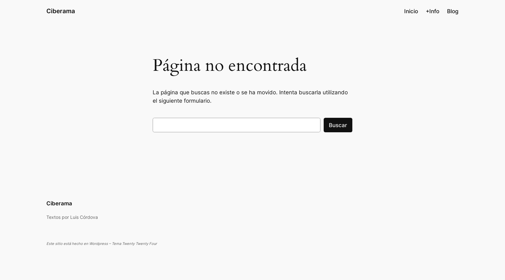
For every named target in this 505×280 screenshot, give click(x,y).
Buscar (338, 125)
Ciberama (60, 11)
